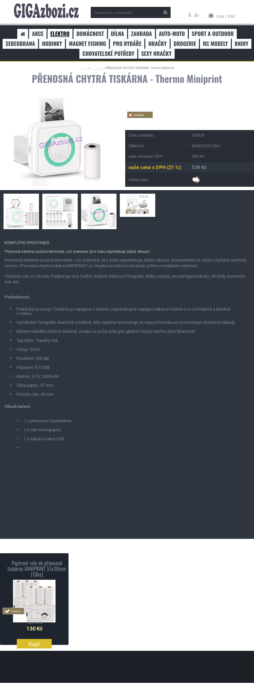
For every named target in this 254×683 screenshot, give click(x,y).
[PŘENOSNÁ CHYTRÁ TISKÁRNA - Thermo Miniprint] (59, 97)
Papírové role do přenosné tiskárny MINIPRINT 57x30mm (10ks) (36, 568)
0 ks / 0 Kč (226, 16)
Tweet (194, 121)
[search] (165, 12)
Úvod (84, 68)
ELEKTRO (96, 68)
